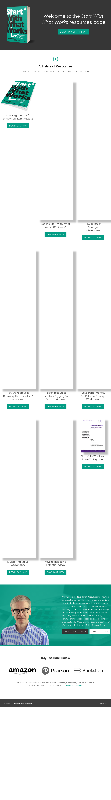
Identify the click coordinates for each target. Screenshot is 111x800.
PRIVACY (103, 704)
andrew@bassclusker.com (72, 685)
